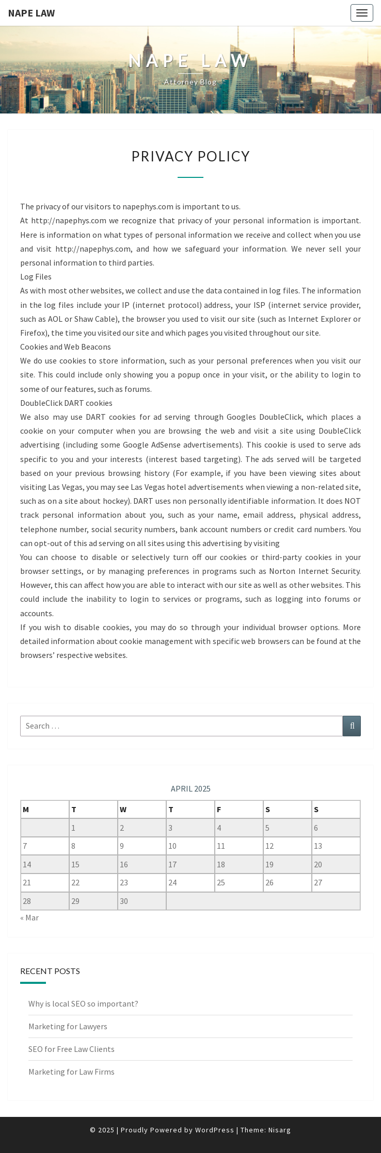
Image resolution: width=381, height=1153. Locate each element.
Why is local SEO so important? (83, 1003)
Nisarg (279, 1129)
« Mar (29, 917)
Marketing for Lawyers (67, 1026)
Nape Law (31, 12)
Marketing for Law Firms (71, 1071)
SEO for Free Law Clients (71, 1049)
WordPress (214, 1129)
